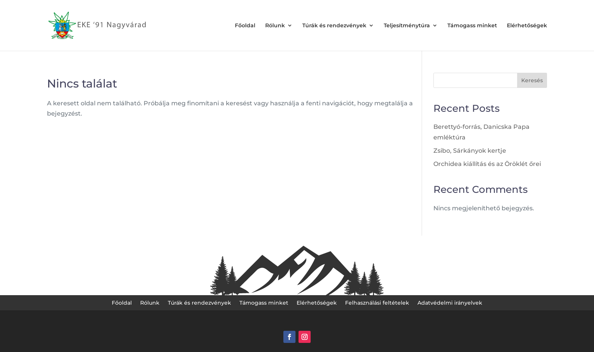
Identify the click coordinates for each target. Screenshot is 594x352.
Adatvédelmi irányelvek (449, 303)
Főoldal (245, 26)
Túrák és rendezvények (334, 26)
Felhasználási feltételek (377, 303)
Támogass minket (472, 26)
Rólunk (275, 26)
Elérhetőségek (527, 26)
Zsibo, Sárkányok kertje (469, 150)
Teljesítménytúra (407, 26)
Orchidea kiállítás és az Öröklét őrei (487, 163)
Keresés (532, 80)
